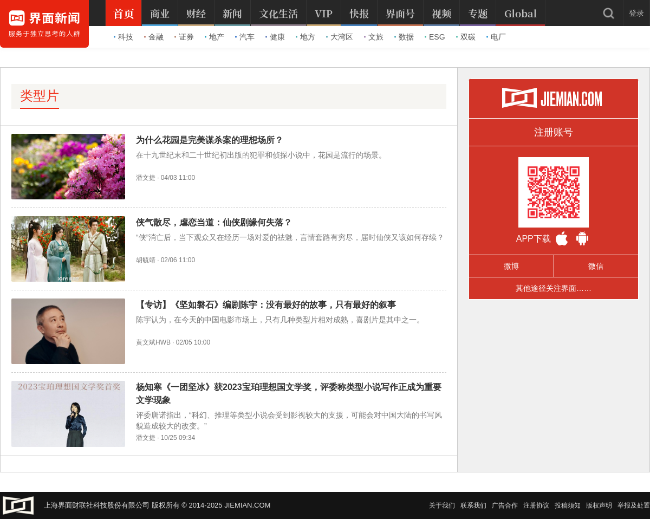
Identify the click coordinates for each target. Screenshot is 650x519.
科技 (123, 37)
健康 (275, 37)
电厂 (496, 37)
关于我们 (442, 505)
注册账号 (553, 132)
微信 (595, 266)
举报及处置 (634, 505)
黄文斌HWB (153, 342)
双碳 (466, 37)
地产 (214, 37)
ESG (435, 37)
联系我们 (473, 505)
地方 (305, 37)
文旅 (374, 37)
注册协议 (536, 505)
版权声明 (599, 505)
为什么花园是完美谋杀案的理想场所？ (209, 140)
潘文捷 (145, 177)
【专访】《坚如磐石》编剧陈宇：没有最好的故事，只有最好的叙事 (266, 304)
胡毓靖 (145, 260)
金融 (154, 37)
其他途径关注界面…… (554, 288)
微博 (511, 266)
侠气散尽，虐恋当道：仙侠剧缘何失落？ (214, 222)
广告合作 (505, 505)
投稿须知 (568, 505)
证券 (184, 37)
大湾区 (339, 37)
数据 (404, 37)
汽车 (245, 37)
